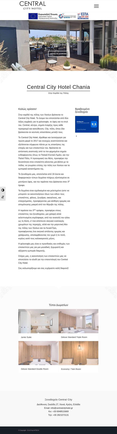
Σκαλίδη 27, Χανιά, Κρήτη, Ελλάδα (64, 404)
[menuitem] (95, 6)
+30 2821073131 (61, 415)
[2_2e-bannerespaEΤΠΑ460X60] (58, 16)
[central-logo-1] (32, 6)
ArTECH (36, 430)
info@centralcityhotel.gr (62, 408)
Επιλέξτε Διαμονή (58, 54)
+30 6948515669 (61, 411)
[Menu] (95, 6)
